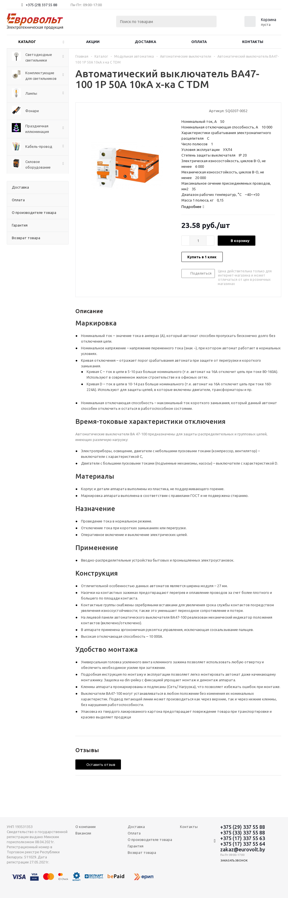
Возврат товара (142, 852)
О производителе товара (150, 840)
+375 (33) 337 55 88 (242, 832)
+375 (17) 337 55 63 (242, 838)
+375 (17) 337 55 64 (242, 844)
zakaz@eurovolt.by (242, 849)
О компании (85, 827)
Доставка (145, 42)
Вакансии (83, 833)
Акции (93, 42)
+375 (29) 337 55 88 (41, 5)
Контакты (252, 42)
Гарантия (135, 846)
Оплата (199, 42)
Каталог (27, 42)
